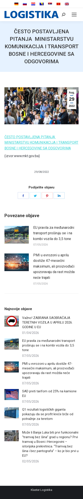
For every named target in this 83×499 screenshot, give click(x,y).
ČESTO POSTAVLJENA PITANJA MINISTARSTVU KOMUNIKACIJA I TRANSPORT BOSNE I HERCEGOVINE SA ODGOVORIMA (41, 142)
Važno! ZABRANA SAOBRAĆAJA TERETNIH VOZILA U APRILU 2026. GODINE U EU (47, 322)
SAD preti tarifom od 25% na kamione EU (49, 393)
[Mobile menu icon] (74, 14)
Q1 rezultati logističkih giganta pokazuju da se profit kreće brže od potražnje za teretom (47, 414)
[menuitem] (16, 4)
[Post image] (16, 235)
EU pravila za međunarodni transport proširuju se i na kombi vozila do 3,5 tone (53, 233)
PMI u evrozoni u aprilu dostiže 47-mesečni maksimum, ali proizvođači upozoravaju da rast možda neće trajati (54, 266)
